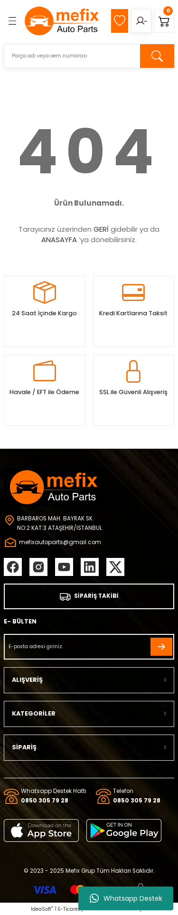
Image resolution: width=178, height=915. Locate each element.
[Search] (89, 56)
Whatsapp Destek (126, 898)
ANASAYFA (59, 240)
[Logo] (62, 21)
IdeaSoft (42, 909)
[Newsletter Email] (89, 647)
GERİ (101, 229)
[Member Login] (141, 21)
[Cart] (164, 21)
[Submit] (161, 647)
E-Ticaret (69, 909)
